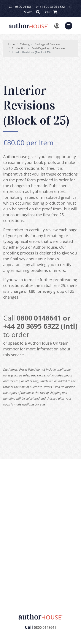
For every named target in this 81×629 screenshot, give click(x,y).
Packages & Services (47, 44)
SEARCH (32, 12)
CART (51, 12)
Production (19, 48)
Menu (69, 25)
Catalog (25, 44)
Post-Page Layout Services (48, 48)
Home (11, 44)
